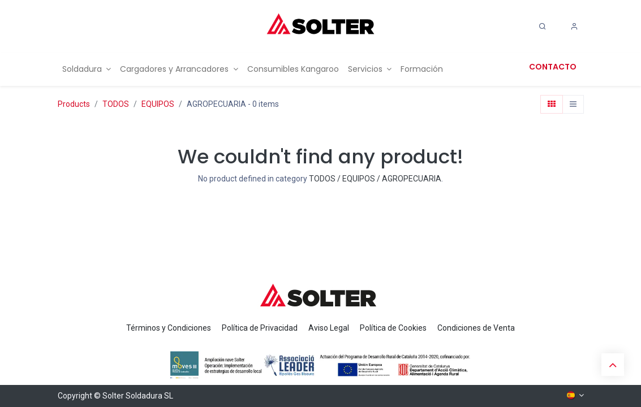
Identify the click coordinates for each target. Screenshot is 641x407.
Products (74, 104)
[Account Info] (574, 26)
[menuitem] (87, 69)
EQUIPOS (157, 104)
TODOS (115, 104)
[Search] (543, 26)
